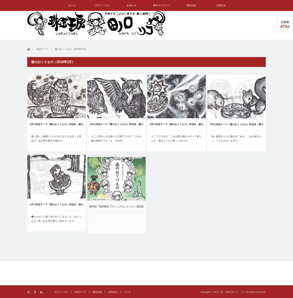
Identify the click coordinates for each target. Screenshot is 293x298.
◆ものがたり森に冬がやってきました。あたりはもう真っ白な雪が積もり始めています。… (56, 221)
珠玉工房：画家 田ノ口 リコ (229, 292)
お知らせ (131, 5)
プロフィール (102, 5)
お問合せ (221, 5)
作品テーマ (80, 292)
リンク (127, 292)
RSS (41, 292)
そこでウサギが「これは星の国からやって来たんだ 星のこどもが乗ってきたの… (176, 138)
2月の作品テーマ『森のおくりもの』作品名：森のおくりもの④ (117, 126)
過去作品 (191, 5)
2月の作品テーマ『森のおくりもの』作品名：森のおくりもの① (56, 209)
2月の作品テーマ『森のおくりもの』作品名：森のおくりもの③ (177, 126)
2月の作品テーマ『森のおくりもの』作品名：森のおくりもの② (237, 127)
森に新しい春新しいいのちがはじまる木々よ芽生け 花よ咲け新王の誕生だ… (56, 138)
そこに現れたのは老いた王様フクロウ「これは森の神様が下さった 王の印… (116, 138)
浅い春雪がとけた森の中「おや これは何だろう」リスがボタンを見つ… (236, 139)
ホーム (72, 5)
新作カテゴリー (161, 5)
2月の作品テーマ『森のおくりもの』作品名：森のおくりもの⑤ (56, 126)
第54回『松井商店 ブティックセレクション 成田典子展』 (116, 214)
